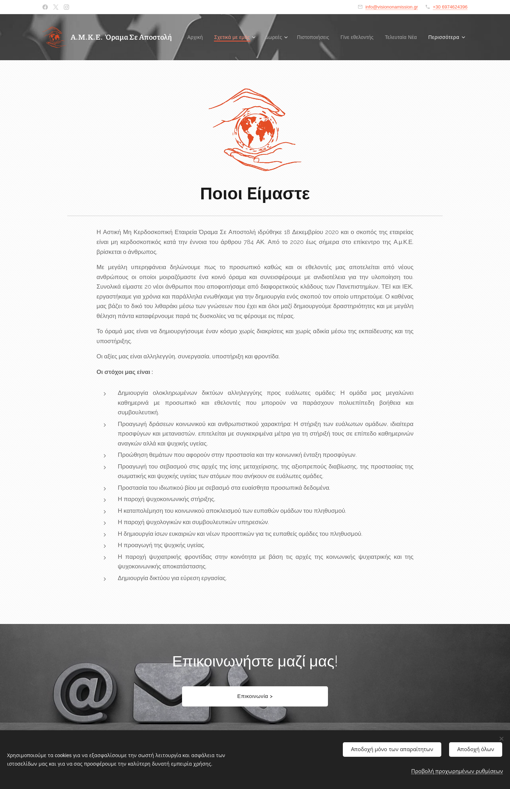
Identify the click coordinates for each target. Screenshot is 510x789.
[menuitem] (232, 37)
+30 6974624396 (450, 7)
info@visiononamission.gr (392, 7)
